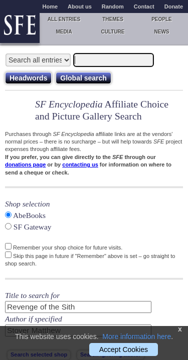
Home (50, 7)
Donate (173, 7)
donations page (25, 165)
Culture (112, 31)
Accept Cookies (123, 350)
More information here (136, 336)
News (161, 31)
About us (80, 7)
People (161, 19)
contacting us (80, 165)
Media (64, 31)
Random (113, 7)
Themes (112, 19)
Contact (144, 7)
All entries (64, 19)
